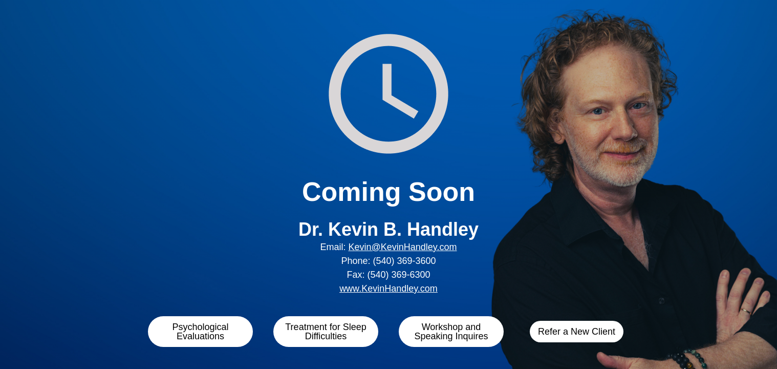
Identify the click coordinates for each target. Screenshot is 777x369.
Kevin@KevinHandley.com (402, 247)
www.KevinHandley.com (388, 288)
